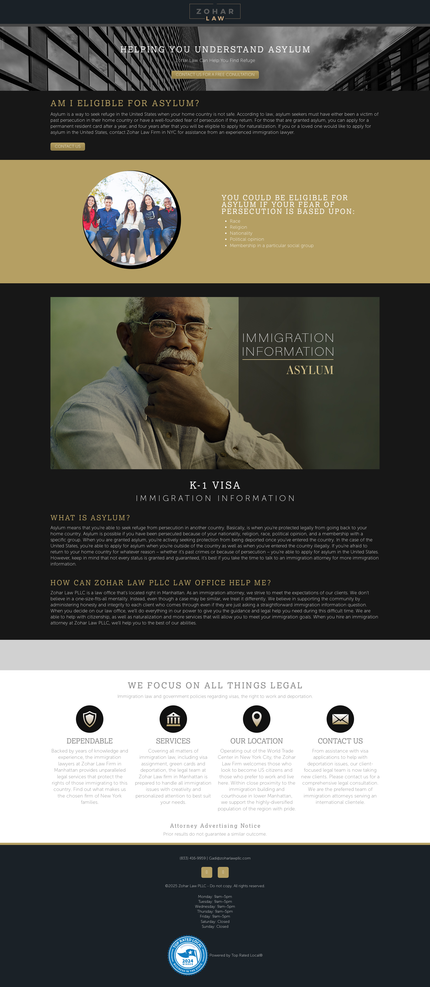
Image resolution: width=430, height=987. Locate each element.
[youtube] (223, 872)
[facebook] (206, 872)
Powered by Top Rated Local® (236, 955)
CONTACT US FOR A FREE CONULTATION (215, 74)
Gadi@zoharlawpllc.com (230, 858)
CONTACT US (68, 146)
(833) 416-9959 (193, 858)
